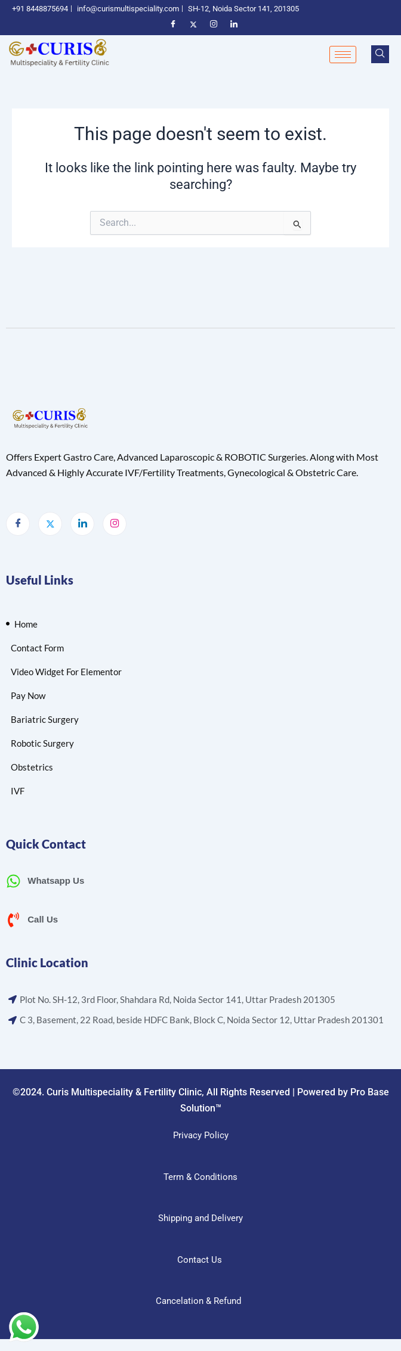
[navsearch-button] (380, 54)
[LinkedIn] (82, 524)
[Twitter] (50, 524)
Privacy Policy (201, 1135)
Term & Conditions (200, 1177)
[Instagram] (115, 524)
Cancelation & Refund (199, 1301)
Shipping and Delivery (200, 1218)
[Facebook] (18, 524)
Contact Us (199, 1259)
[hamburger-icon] (342, 54)
